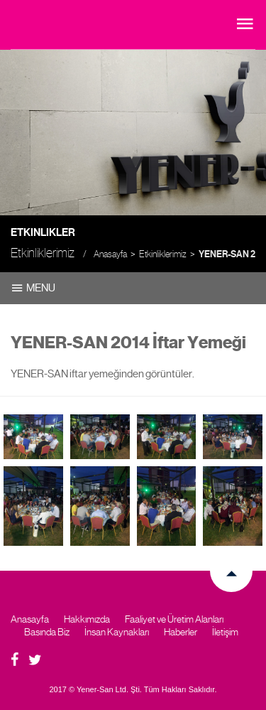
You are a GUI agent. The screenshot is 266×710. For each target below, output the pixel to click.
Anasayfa (110, 254)
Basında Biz (47, 632)
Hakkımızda (87, 619)
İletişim (225, 632)
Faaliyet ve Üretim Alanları (174, 619)
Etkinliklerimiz (163, 254)
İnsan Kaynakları (116, 632)
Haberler (180, 632)
